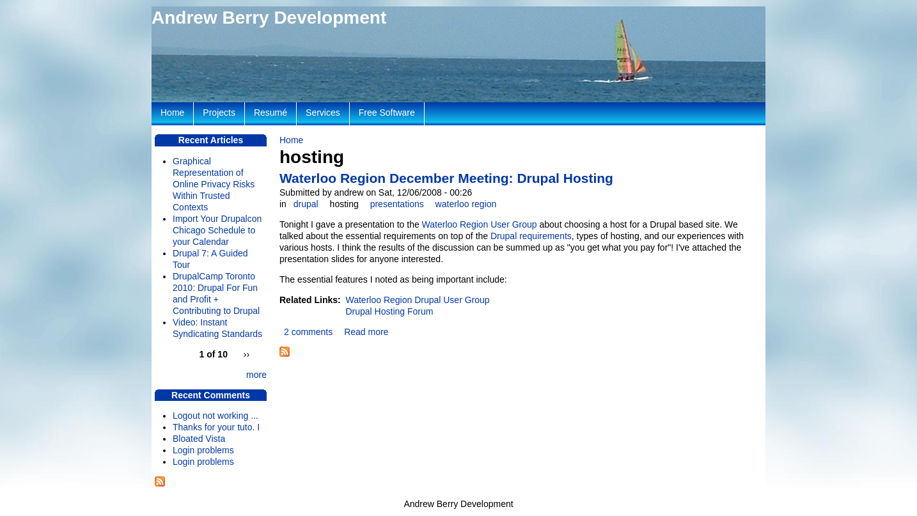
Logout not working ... (215, 415)
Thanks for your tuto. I (216, 427)
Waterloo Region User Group (479, 224)
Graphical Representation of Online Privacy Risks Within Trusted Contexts (214, 184)
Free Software (387, 112)
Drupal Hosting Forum (389, 311)
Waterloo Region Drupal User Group (417, 300)
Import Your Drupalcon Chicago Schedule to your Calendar (217, 230)
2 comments (308, 332)
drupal (306, 204)
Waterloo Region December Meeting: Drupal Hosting (446, 178)
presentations (397, 204)
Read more (366, 332)
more (256, 375)
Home (291, 140)
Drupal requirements (531, 236)
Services (323, 112)
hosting (344, 204)
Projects (219, 112)
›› (246, 354)
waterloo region (466, 204)
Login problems (203, 450)
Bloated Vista (199, 439)
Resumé (270, 112)
